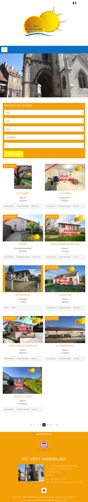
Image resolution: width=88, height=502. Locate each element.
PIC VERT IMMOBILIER (44, 459)
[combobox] (44, 112)
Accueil (44, 25)
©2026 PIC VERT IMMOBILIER (25, 497)
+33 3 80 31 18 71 (58, 479)
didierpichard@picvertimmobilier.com (66, 482)
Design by (61, 500)
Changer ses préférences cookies (37, 500)
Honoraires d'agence (67, 497)
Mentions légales (47, 497)
